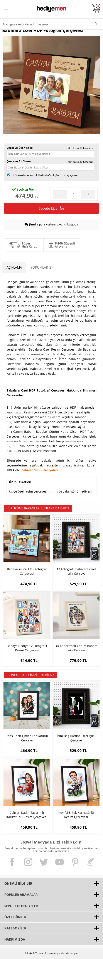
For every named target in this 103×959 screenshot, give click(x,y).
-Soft (29, 953)
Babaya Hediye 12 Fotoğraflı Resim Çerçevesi (27, 648)
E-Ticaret (38, 953)
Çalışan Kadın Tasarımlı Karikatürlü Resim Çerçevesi (26, 814)
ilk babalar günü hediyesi (73, 491)
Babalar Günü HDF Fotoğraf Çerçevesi (27, 571)
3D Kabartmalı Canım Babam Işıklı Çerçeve (76, 648)
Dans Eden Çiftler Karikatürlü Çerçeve (26, 738)
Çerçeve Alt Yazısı (19, 161)
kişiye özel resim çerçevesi (28, 491)
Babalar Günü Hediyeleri (39, 470)
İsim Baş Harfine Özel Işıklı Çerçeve (76, 738)
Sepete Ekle (51, 208)
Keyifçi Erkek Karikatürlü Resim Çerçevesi (76, 814)
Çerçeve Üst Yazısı (19, 148)
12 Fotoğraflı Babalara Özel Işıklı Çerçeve (76, 571)
